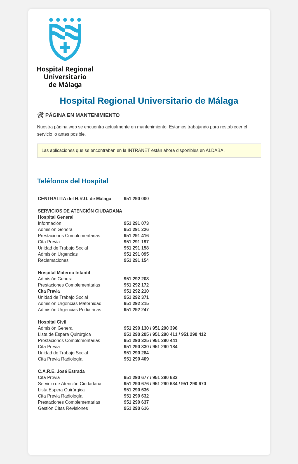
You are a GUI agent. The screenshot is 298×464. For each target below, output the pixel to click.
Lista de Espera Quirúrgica (64, 334)
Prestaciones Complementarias (70, 340)
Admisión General (56, 278)
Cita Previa (49, 346)
